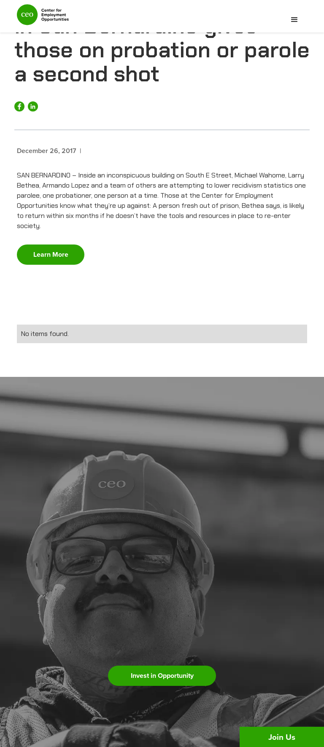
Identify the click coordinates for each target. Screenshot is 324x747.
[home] (43, 18)
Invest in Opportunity (162, 675)
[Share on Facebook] (19, 106)
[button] (294, 19)
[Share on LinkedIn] (33, 106)
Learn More (50, 254)
